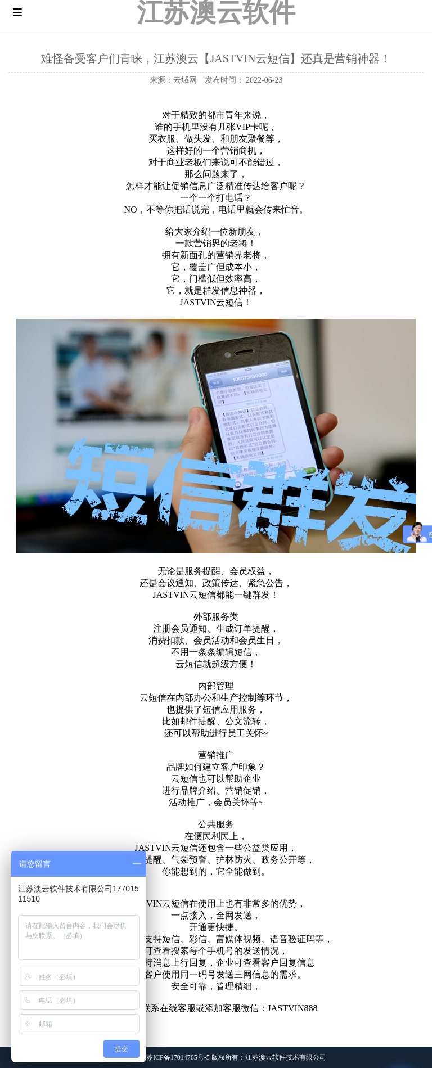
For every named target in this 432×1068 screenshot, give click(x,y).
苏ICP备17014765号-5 (178, 1057)
